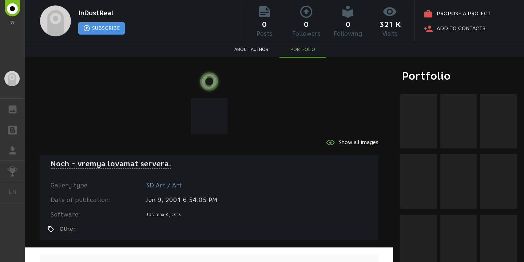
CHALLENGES (16, 170)
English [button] (15, 192)
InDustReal (96, 13)
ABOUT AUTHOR (251, 49)
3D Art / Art (164, 185)
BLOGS (16, 129)
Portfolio (426, 76)
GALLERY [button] (16, 109)
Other (68, 229)
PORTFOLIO (302, 49)
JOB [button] (16, 150)
